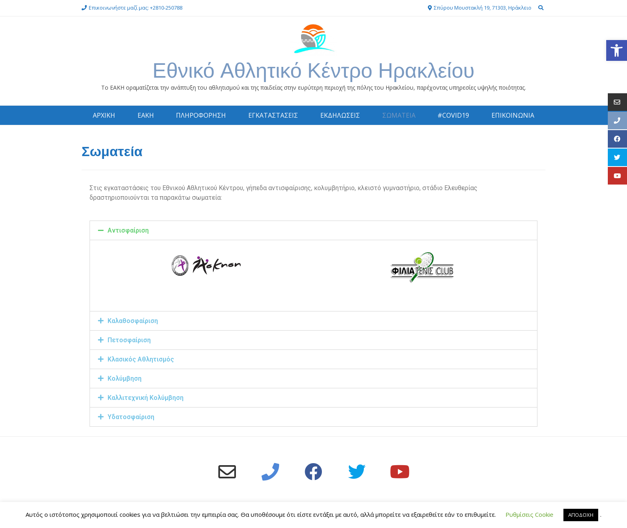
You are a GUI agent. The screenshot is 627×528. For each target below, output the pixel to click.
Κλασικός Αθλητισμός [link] (141, 359)
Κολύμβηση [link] (125, 378)
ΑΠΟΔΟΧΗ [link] (580, 514)
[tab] (313, 230)
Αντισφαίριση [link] (128, 230)
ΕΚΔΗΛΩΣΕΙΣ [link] (340, 115)
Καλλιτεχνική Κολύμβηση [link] (146, 398)
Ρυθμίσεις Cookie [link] (529, 514)
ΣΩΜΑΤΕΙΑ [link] (398, 115)
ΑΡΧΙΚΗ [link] (104, 115)
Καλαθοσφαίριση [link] (133, 321)
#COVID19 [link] (453, 115)
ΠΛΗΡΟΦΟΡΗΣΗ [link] (201, 115)
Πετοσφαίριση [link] (129, 340)
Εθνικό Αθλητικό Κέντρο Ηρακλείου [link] (313, 70)
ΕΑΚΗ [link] (146, 115)
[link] (616, 50)
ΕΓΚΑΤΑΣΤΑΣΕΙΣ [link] (273, 115)
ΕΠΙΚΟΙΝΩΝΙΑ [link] (512, 115)
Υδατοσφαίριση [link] (131, 417)
